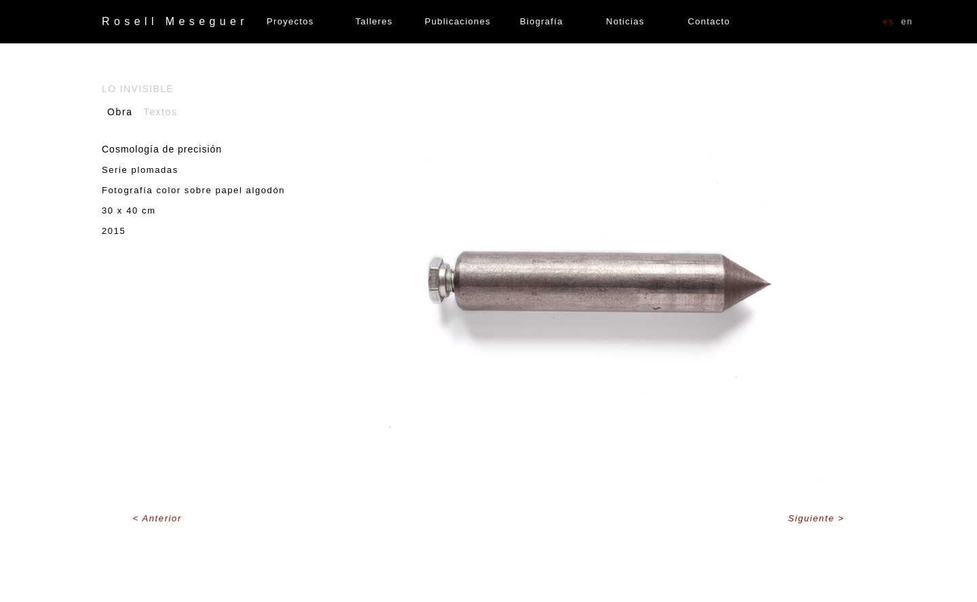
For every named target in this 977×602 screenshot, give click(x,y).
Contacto (709, 21)
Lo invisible (138, 88)
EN (907, 21)
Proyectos (290, 21)
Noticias (625, 21)
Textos (161, 111)
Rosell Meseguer (175, 21)
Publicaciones (458, 21)
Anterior (162, 518)
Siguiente (813, 518)
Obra (120, 111)
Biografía (541, 21)
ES (888, 21)
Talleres (374, 21)
